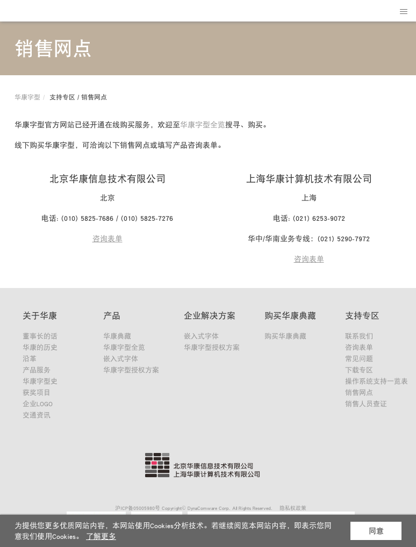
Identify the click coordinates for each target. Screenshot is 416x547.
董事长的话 (40, 336)
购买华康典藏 (290, 315)
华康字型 (27, 97)
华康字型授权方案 (131, 369)
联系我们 (359, 336)
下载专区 (359, 369)
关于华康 (40, 315)
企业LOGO (38, 403)
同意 (376, 531)
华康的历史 (40, 347)
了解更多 (101, 536)
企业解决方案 (209, 315)
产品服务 (37, 369)
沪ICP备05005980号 (137, 507)
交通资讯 (37, 415)
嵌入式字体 (120, 358)
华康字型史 (40, 381)
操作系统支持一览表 (376, 381)
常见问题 (359, 358)
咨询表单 (107, 238)
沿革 (30, 358)
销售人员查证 (366, 403)
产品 (111, 315)
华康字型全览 (202, 124)
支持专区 (362, 315)
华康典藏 (117, 336)
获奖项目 (37, 392)
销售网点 (359, 392)
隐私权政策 (292, 507)
